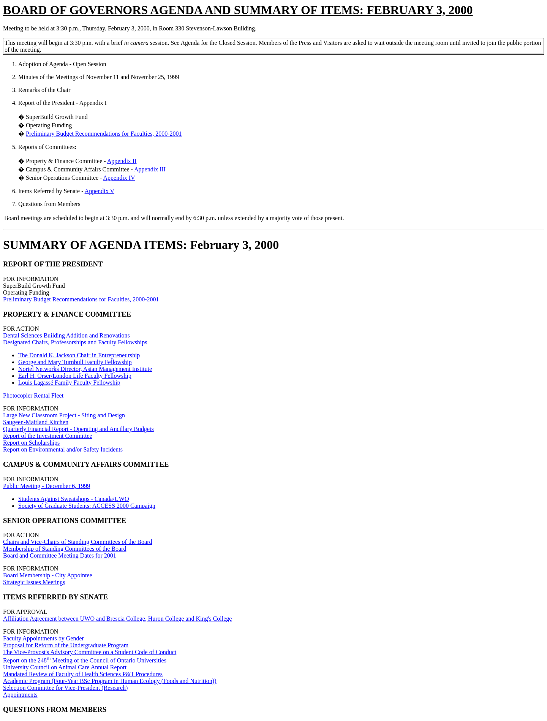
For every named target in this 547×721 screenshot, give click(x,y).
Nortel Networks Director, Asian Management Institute (85, 369)
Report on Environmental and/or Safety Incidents (63, 449)
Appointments (20, 694)
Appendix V (99, 191)
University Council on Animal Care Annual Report (64, 667)
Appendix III (150, 169)
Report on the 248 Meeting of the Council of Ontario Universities (84, 660)
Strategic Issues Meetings (34, 582)
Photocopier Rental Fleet (33, 395)
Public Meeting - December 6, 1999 (46, 486)
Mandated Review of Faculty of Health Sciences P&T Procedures (83, 674)
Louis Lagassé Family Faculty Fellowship (69, 382)
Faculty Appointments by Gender (43, 638)
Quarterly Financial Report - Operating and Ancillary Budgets (78, 429)
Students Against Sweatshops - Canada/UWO (73, 499)
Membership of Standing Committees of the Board (64, 548)
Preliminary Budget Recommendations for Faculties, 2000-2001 (104, 133)
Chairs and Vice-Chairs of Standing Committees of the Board (77, 542)
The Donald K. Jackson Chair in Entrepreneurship (79, 355)
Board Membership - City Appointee (47, 575)
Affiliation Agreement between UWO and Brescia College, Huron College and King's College (117, 618)
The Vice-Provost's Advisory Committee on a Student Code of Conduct (89, 652)
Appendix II (122, 161)
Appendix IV (119, 177)
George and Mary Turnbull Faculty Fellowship (75, 362)
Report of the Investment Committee (47, 436)
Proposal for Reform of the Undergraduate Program (65, 645)
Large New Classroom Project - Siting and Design (64, 415)
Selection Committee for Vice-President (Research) (65, 688)
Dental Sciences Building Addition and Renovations (66, 335)
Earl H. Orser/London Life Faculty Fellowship (74, 375)
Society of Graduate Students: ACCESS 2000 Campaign (86, 505)
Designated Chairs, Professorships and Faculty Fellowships (75, 342)
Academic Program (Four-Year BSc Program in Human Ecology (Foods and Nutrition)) (110, 681)
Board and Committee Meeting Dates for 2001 (59, 555)
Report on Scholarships (31, 442)
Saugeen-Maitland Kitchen (35, 422)
